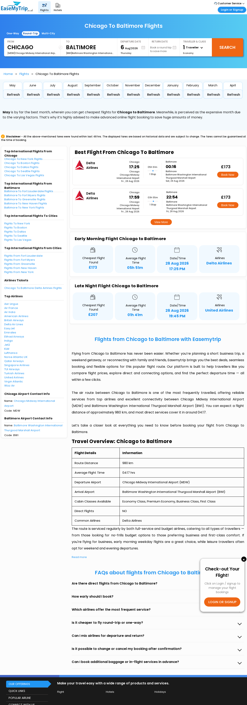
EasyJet (9, 328)
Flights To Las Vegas (18, 240)
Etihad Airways (14, 337)
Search (227, 47)
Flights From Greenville (19, 264)
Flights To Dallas (15, 232)
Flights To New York (17, 223)
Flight (60, 692)
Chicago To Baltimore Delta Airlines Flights (33, 288)
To (68, 41)
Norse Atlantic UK (16, 357)
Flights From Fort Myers (19, 260)
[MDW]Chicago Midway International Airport (32, 53)
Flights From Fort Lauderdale (23, 256)
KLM (6, 349)
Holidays (160, 692)
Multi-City (48, 33)
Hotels (110, 692)
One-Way (13, 33)
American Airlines (16, 316)
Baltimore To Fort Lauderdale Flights (28, 191)
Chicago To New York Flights (23, 159)
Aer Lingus (11, 304)
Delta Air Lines (13, 324)
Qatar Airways (14, 361)
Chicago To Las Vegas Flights (24, 175)
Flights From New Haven (20, 268)
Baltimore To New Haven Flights (25, 203)
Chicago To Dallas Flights (21, 167)
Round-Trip (30, 33)
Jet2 (7, 345)
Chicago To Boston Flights (22, 163)
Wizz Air (9, 386)
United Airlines (14, 377)
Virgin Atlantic (13, 381)
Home (8, 74)
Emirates (10, 332)
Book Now (227, 174)
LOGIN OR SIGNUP (222, 602)
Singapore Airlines (17, 365)
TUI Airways (12, 369)
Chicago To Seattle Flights (22, 171)
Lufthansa (10, 353)
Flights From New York (19, 272)
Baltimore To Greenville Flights (25, 199)
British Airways (14, 320)
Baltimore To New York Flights (24, 207)
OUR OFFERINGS (19, 684)
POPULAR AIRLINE (20, 698)
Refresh (13, 94)
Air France (11, 308)
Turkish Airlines (14, 373)
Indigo (8, 341)
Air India (9, 312)
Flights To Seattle (15, 236)
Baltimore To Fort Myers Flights (25, 195)
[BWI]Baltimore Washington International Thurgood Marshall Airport (90, 53)
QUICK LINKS (17, 691)
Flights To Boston (15, 227)
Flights (24, 74)
